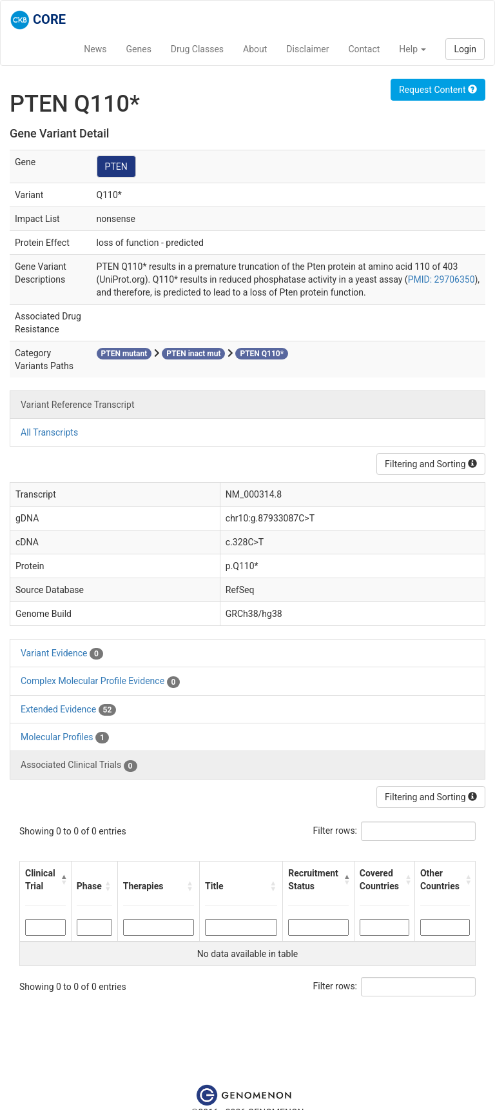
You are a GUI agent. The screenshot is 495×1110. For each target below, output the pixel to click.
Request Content (438, 90)
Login (465, 49)
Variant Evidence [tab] (62, 654)
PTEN (116, 166)
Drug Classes (197, 49)
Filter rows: (335, 830)
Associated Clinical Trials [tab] (79, 765)
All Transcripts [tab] (49, 432)
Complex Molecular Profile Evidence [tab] (100, 681)
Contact (364, 49)
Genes (138, 49)
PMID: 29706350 (441, 279)
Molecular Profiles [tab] (65, 737)
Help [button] (412, 49)
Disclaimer (307, 49)
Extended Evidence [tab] (68, 710)
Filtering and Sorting (431, 464)
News (95, 49)
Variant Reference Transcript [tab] (77, 404)
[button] (63, 879)
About (255, 49)
